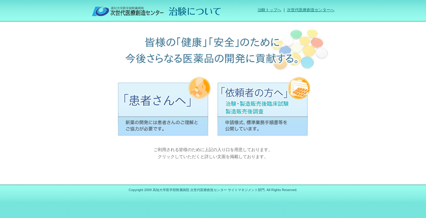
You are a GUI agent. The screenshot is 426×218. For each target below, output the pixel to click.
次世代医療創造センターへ (310, 10)
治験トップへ (269, 10)
